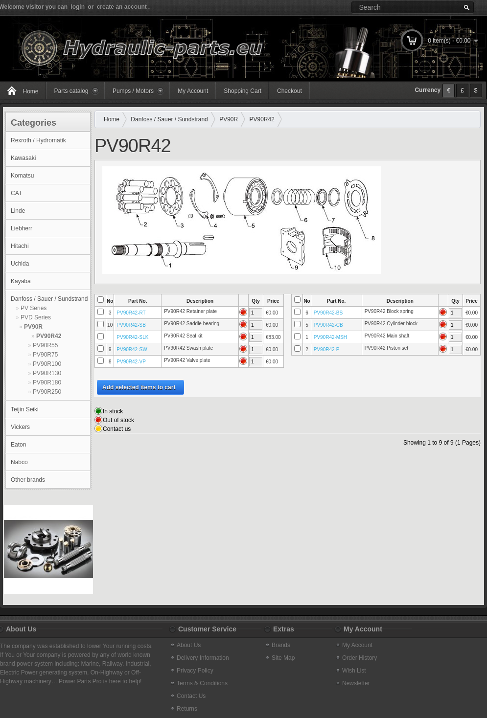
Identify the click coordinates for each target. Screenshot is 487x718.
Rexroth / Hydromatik (38, 140)
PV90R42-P (327, 349)
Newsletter (356, 683)
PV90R (33, 326)
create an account (122, 6)
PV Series (33, 308)
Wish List (354, 670)
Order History (359, 657)
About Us (189, 645)
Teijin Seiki (25, 409)
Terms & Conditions (202, 683)
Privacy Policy (195, 670)
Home (111, 119)
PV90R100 (47, 363)
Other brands (28, 479)
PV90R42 (48, 336)
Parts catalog (71, 91)
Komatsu (22, 175)
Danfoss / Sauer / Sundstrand (49, 298)
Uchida (20, 263)
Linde (18, 210)
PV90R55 (45, 345)
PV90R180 (47, 382)
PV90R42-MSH (330, 337)
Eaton (18, 444)
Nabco (19, 462)
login (77, 6)
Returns (187, 708)
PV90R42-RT (130, 312)
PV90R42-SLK (132, 337)
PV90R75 (45, 354)
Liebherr (21, 228)
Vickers (20, 427)
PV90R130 (47, 373)
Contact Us (191, 696)
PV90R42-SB (130, 325)
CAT (16, 193)
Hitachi (20, 246)
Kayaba (21, 281)
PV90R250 (47, 391)
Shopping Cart (242, 91)
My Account (193, 91)
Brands (281, 645)
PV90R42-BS (328, 312)
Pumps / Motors (133, 91)
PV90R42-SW (131, 349)
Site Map (283, 657)
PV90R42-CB (328, 325)
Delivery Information (203, 657)
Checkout (289, 91)
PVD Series (36, 317)
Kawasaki (23, 158)
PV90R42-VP (130, 361)
